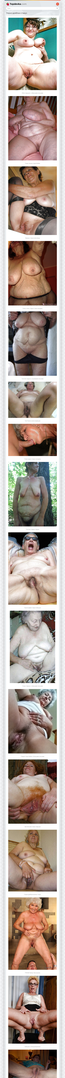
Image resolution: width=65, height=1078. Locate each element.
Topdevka (18, 4)
